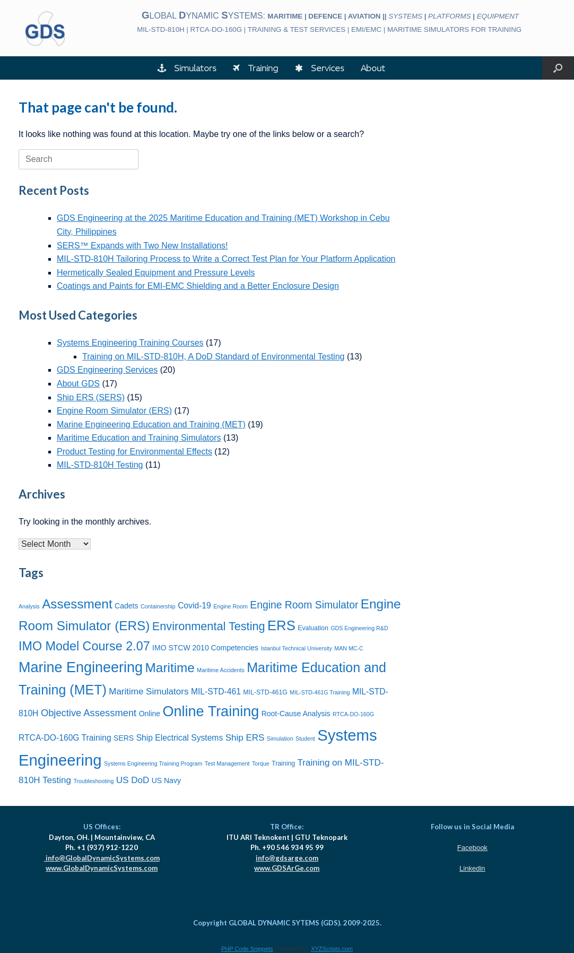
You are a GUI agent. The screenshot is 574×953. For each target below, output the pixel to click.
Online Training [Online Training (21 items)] (211, 711)
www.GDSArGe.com (286, 868)
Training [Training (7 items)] (283, 763)
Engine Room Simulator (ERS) (114, 410)
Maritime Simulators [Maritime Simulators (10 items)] (148, 691)
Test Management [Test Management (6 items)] (227, 763)
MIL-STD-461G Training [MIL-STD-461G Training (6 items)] (320, 692)
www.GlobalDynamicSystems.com (102, 868)
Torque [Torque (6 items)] (260, 763)
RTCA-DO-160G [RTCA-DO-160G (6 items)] (353, 714)
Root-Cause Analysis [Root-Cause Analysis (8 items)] (296, 713)
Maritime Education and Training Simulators (139, 437)
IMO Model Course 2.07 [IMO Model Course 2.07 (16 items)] (84, 646)
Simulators (187, 68)
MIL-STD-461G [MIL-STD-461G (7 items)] (265, 692)
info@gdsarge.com (287, 858)
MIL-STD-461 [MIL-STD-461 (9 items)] (216, 691)
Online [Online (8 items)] (149, 713)
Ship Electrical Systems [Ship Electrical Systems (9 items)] (179, 737)
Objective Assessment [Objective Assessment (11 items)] (88, 712)
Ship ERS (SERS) (91, 397)
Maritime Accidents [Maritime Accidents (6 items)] (220, 670)
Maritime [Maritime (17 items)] (170, 667)
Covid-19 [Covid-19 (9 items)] (194, 605)
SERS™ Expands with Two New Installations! (142, 245)
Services (319, 68)
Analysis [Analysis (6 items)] (29, 606)
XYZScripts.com (332, 949)
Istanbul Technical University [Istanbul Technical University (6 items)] (296, 648)
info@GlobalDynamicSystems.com (102, 858)
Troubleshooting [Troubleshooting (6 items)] (93, 781)
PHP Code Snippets (247, 949)
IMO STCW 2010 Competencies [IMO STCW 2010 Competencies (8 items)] (205, 647)
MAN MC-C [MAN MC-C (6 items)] (348, 648)
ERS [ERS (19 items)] (281, 625)
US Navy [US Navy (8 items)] (166, 780)
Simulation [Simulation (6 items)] (280, 738)
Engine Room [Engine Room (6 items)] (230, 606)
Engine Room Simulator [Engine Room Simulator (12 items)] (304, 605)
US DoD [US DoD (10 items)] (132, 780)
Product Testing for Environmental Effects (134, 451)
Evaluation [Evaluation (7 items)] (313, 628)
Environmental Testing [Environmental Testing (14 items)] (208, 626)
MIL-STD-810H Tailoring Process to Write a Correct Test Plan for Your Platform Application (226, 258)
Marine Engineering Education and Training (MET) (151, 424)
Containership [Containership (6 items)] (158, 606)
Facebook (472, 848)
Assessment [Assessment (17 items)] (77, 604)
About (373, 68)
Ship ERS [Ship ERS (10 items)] (245, 738)
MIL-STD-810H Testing (100, 464)
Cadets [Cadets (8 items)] (126, 606)
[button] (557, 68)
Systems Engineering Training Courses (130, 342)
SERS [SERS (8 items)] (124, 738)
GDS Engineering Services (107, 369)
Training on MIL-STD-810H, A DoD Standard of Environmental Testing (213, 356)
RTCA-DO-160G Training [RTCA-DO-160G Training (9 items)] (65, 737)
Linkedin (472, 868)
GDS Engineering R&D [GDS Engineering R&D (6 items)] (359, 628)
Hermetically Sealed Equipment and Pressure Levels (156, 272)
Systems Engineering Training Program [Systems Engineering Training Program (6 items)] (153, 763)
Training (255, 68)
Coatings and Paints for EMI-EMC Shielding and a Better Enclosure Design (198, 285)
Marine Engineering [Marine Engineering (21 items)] (81, 667)
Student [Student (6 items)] (305, 738)
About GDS (78, 383)
